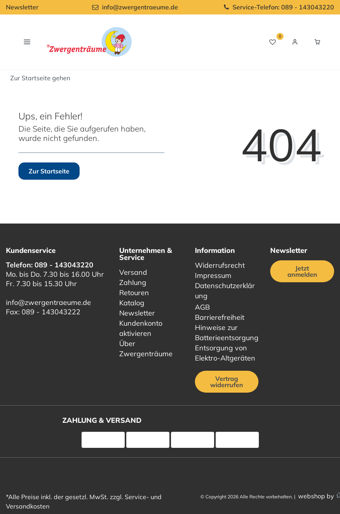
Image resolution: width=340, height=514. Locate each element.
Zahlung (132, 282)
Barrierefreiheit (219, 317)
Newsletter (22, 7)
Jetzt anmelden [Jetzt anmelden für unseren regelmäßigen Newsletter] (302, 271)
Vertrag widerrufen (226, 382)
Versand (133, 272)
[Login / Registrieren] (295, 42)
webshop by (315, 496)
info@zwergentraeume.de (48, 302)
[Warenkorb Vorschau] (317, 42)
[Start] (40, 78)
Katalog (131, 302)
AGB (202, 307)
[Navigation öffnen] (27, 42)
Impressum (213, 275)
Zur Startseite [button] (49, 171)
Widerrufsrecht (220, 265)
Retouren (134, 292)
